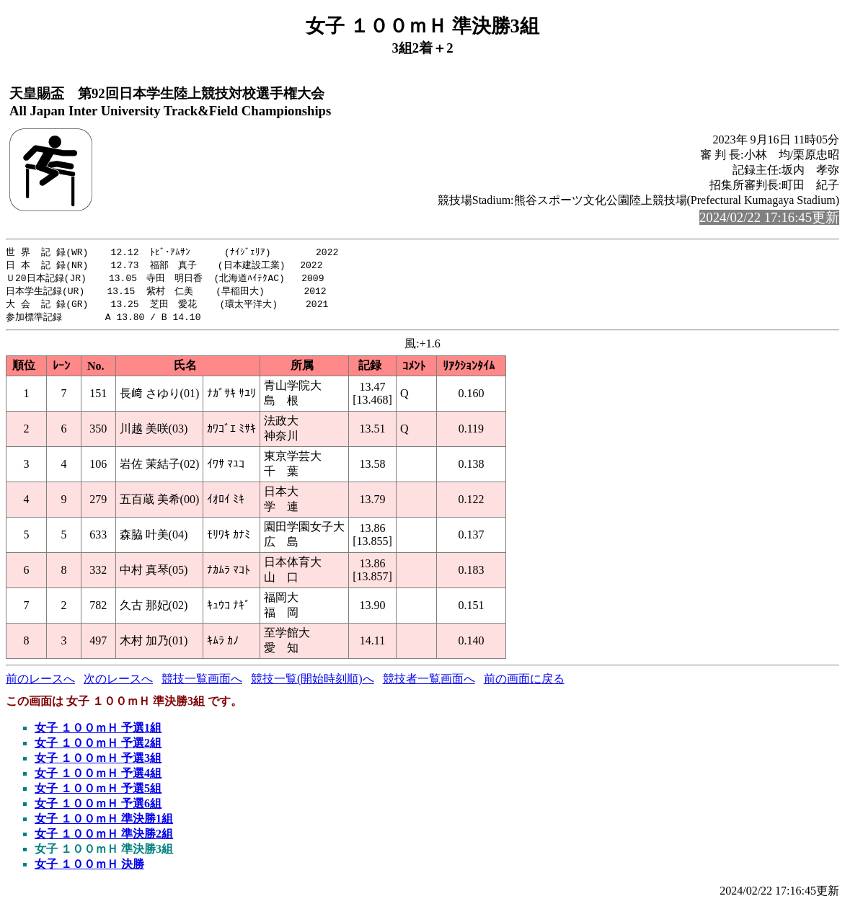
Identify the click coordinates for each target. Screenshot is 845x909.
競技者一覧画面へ (429, 683)
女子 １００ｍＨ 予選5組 (98, 792)
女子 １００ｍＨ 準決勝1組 (104, 823)
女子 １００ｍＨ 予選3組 (98, 762)
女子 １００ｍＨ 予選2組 (98, 747)
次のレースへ (118, 683)
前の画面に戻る (524, 683)
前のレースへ (40, 683)
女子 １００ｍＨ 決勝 (89, 868)
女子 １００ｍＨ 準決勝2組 (104, 838)
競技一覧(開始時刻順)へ (312, 683)
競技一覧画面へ (202, 683)
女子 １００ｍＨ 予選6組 (98, 808)
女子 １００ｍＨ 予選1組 (98, 732)
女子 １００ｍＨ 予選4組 (98, 777)
